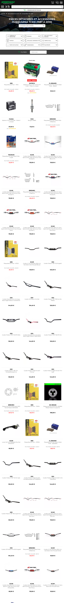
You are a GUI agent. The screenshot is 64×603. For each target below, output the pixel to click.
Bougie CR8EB (32, 120)
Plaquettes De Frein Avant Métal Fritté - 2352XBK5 (53, 443)
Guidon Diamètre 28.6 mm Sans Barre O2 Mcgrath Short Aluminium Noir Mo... (52, 515)
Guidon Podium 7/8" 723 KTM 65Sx (11, 335)
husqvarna (25, 13)
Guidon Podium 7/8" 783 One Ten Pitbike (53, 300)
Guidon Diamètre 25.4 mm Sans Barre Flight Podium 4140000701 (11, 300)
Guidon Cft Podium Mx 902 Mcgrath (11, 549)
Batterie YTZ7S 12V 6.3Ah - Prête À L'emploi (11, 121)
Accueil (3, 13)
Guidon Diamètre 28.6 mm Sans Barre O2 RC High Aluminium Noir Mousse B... (32, 158)
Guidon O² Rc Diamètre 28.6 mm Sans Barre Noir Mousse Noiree (53, 550)
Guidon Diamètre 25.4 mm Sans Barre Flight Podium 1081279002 (32, 335)
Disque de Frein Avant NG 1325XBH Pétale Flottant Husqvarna (52, 407)
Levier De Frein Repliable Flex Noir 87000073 (11, 443)
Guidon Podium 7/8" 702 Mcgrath (53, 263)
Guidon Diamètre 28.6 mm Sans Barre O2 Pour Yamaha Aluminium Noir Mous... (52, 229)
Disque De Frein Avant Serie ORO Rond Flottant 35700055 (11, 407)
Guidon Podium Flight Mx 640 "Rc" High (52, 371)
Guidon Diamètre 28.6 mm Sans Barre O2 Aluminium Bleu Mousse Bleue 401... (53, 158)
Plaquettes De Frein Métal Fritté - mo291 (11, 157)
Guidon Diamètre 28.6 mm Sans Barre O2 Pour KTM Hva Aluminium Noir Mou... (31, 515)
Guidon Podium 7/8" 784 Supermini (11, 513)
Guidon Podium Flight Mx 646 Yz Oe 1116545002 (52, 478)
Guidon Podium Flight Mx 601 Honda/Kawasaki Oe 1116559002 (31, 478)
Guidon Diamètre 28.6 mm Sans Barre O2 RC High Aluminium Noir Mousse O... (32, 229)
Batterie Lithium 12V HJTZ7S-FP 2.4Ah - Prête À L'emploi (31, 85)
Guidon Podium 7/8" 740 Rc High (11, 478)
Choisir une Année (27, 26)
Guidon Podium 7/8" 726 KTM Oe (53, 335)
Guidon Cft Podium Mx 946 (32, 299)
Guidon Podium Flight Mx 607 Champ (32, 371)
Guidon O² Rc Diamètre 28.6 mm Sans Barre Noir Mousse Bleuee (32, 264)
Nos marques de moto (14, 13)
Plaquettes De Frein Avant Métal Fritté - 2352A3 (53, 85)
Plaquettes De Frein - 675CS (11, 263)
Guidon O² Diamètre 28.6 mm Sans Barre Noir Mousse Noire (52, 585)
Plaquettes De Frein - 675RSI (32, 442)
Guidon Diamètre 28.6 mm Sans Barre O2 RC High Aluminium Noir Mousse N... (11, 193)
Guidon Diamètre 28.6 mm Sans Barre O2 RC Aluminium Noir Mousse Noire (11, 229)
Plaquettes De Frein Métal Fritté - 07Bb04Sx (53, 121)
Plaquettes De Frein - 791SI (11, 84)
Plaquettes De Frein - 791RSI (32, 406)
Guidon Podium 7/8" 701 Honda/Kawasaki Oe (11, 371)
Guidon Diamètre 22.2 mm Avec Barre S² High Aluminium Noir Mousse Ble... (11, 586)
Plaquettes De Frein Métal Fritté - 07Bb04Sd (32, 550)
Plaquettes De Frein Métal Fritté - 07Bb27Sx (32, 192)
